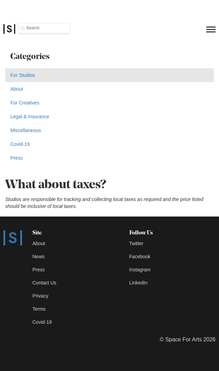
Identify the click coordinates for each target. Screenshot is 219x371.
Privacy (40, 296)
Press (16, 158)
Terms (39, 309)
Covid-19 (20, 144)
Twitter (136, 243)
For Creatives (24, 103)
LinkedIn (138, 282)
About (16, 89)
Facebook (139, 256)
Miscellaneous (25, 130)
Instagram (140, 269)
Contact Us (44, 282)
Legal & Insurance (29, 116)
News (38, 256)
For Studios (22, 75)
